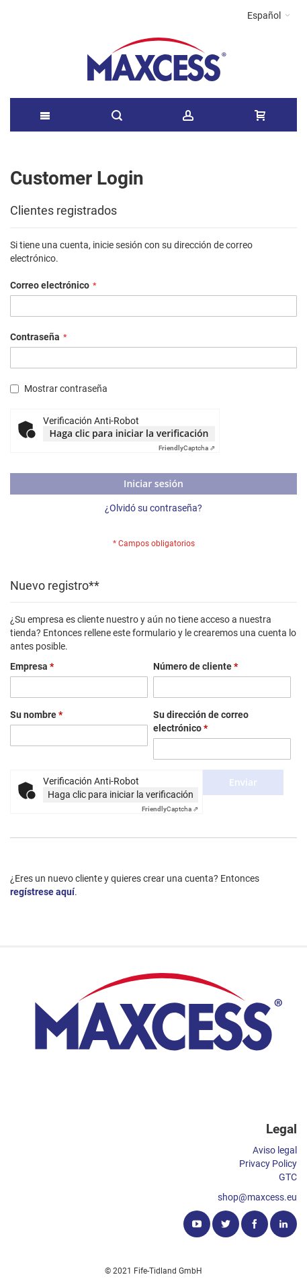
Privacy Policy (268, 1163)
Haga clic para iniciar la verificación (129, 433)
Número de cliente (195, 666)
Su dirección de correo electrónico (201, 721)
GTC (288, 1177)
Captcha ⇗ (187, 448)
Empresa (32, 666)
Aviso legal (275, 1150)
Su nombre (36, 714)
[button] (268, 15)
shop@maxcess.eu (257, 1197)
